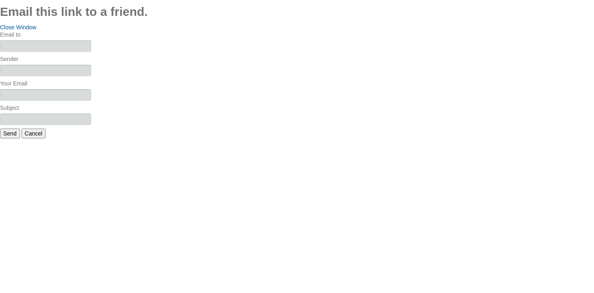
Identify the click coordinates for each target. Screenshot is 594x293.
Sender (9, 59)
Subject (9, 108)
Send (10, 133)
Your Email (13, 83)
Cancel (34, 133)
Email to (10, 34)
